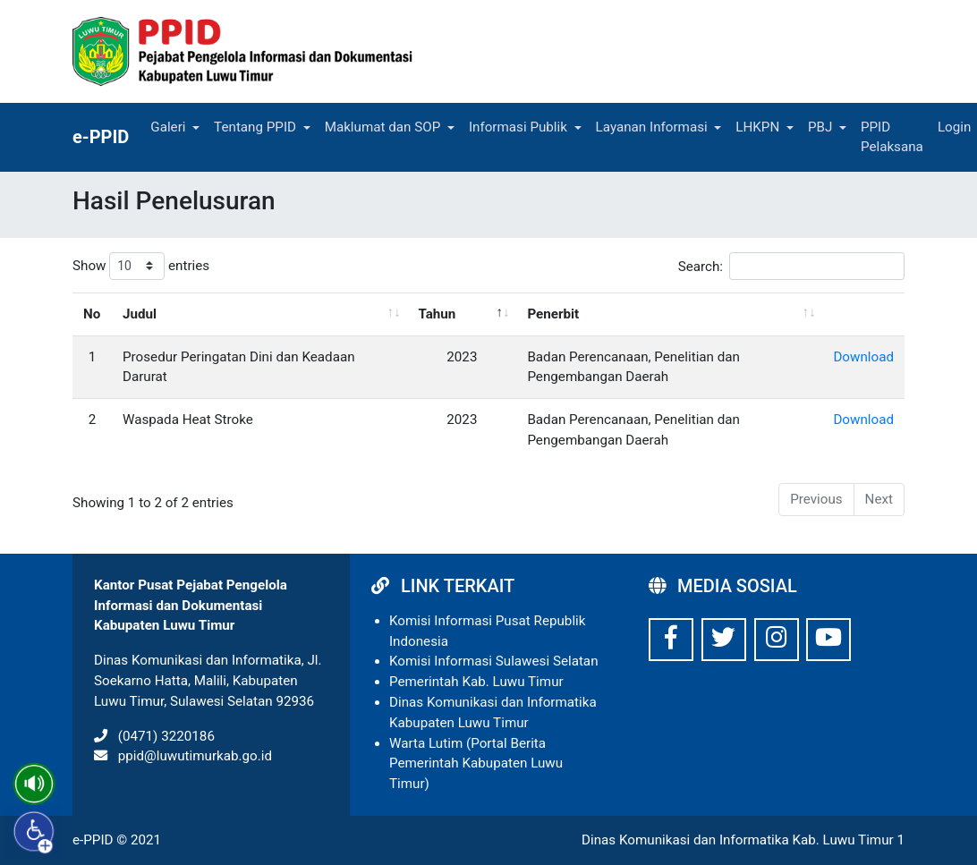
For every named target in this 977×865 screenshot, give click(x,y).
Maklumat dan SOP (383, 127)
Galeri (167, 127)
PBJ (820, 127)
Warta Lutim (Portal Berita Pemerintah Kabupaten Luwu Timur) (476, 764)
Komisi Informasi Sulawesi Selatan (494, 661)
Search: (791, 266)
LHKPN (757, 127)
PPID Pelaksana (892, 137)
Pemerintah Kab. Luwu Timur (476, 682)
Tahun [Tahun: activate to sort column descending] (436, 314)
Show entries (140, 266)
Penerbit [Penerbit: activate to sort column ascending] (553, 314)
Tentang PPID (255, 127)
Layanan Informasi (652, 127)
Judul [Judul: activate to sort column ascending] (140, 314)
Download (863, 357)
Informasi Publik (518, 127)
